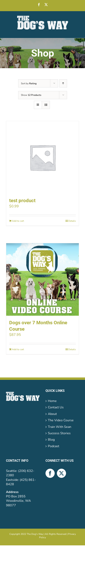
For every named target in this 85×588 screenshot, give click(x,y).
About (52, 414)
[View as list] (46, 105)
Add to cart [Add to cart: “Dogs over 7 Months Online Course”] (18, 349)
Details (72, 220)
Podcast (53, 446)
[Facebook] (50, 473)
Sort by (29, 83)
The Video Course (61, 420)
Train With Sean (59, 427)
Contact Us (56, 407)
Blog (51, 439)
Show (31, 95)
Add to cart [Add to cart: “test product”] (18, 220)
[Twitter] (61, 473)
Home (52, 401)
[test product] (42, 157)
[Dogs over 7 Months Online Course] (42, 279)
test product (22, 200)
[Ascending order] (63, 83)
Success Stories (59, 433)
